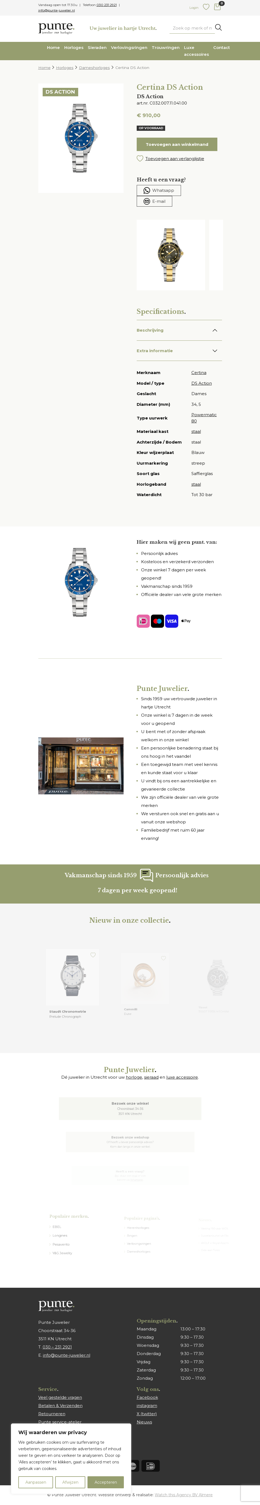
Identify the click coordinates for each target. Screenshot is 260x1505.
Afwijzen (70, 1482)
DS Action (201, 383)
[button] (179, 158)
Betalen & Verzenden (60, 1405)
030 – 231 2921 (57, 1347)
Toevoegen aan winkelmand (177, 144)
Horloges (73, 47)
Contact (221, 47)
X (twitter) (147, 1413)
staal (196, 431)
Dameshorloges (94, 67)
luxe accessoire (182, 1077)
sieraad (151, 1077)
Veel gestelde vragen (60, 1397)
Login (193, 7)
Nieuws (144, 1422)
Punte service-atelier (59, 1422)
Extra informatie (155, 350)
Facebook (147, 1397)
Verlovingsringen (129, 47)
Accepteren (106, 1482)
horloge (134, 1077)
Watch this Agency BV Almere (184, 1494)
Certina (198, 372)
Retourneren (51, 1413)
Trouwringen (166, 47)
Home (53, 47)
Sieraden (97, 47)
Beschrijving (150, 330)
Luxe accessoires (196, 51)
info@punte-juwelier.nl (56, 10)
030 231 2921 (107, 5)
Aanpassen (35, 1482)
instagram (147, 1405)
